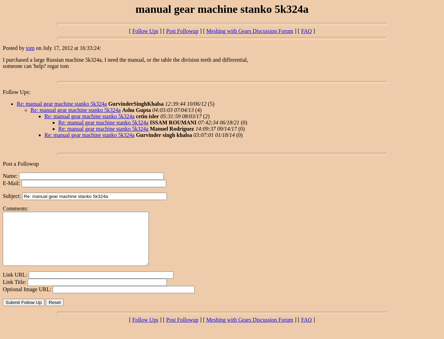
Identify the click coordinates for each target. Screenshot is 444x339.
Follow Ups (145, 31)
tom (30, 48)
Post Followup (182, 31)
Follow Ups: (17, 92)
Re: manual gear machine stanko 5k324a (62, 104)
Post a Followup (21, 164)
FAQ (306, 31)
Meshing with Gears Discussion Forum (249, 31)
